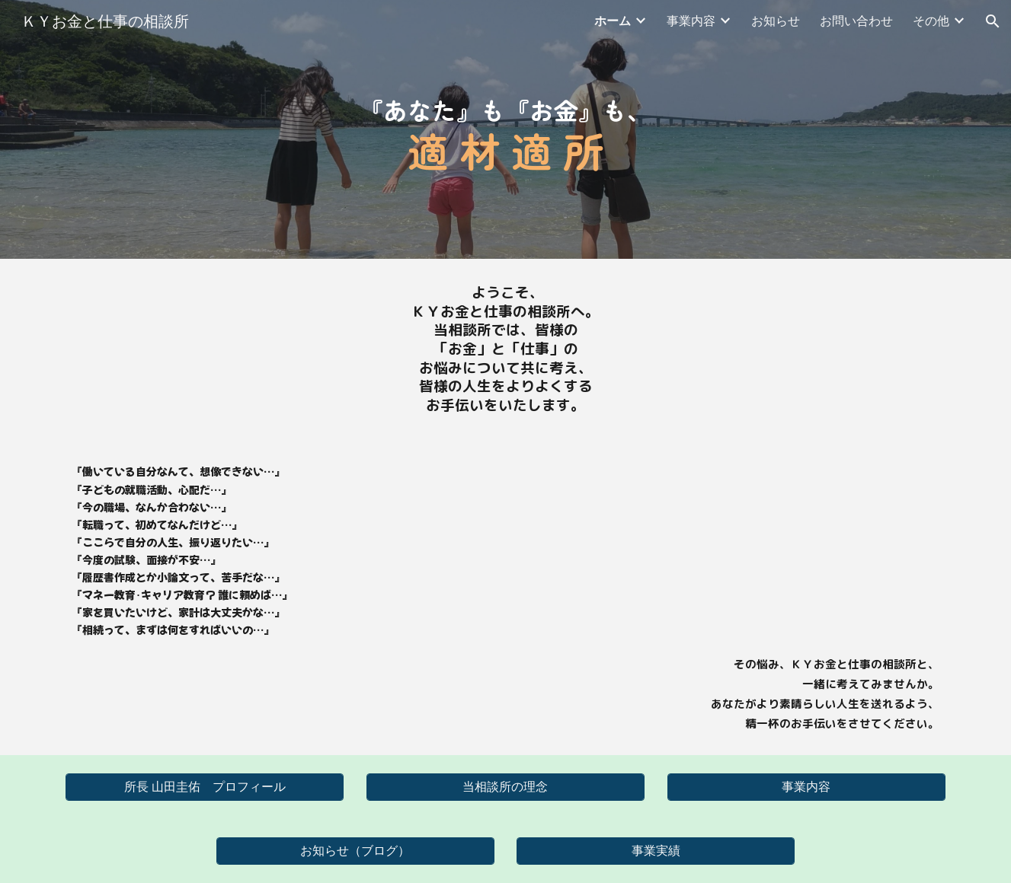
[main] (505, 129)
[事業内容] (806, 787)
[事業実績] (655, 851)
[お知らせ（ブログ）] (355, 851)
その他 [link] (931, 20)
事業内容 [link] (691, 20)
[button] (992, 21)
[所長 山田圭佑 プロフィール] (204, 787)
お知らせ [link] (775, 20)
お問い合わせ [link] (856, 20)
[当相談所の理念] (505, 787)
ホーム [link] (612, 20)
